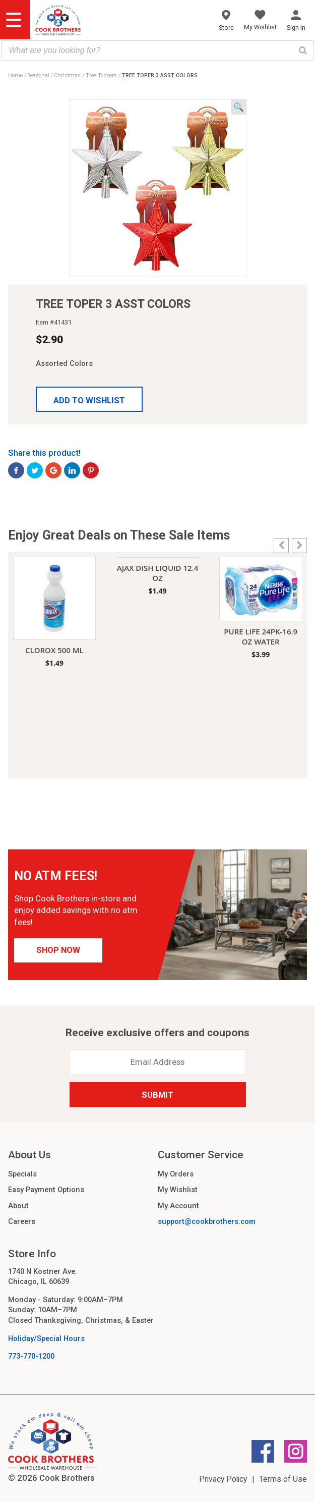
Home (15, 75)
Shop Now (58, 950)
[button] (89, 399)
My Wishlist (178, 1189)
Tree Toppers (101, 75)
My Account (178, 1205)
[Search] (303, 50)
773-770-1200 (31, 1356)
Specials (22, 1173)
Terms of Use (283, 1479)
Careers (21, 1221)
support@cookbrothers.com (207, 1221)
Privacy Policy (223, 1479)
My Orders (176, 1173)
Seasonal (38, 75)
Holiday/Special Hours (46, 1338)
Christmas (67, 75)
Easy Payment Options (46, 1189)
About (18, 1205)
